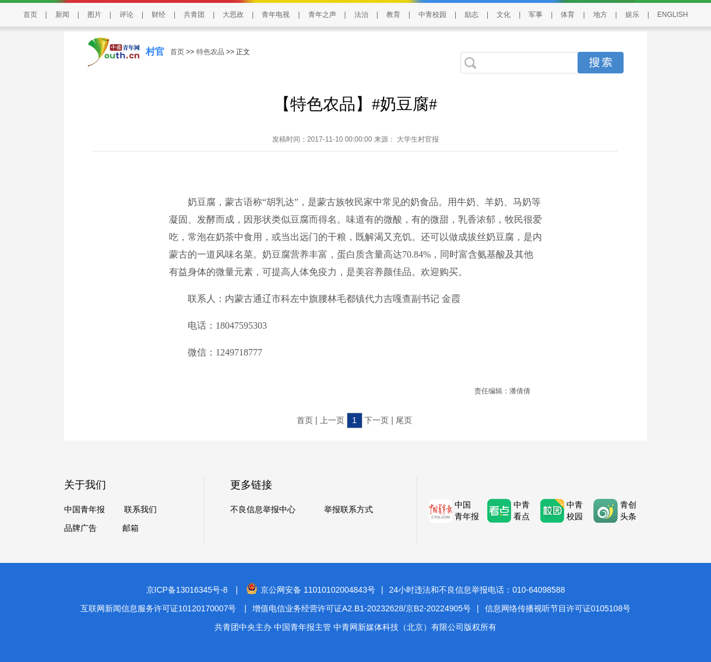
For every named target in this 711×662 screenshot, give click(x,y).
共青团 (194, 14)
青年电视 (276, 14)
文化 (504, 14)
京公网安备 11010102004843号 (310, 589)
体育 (568, 14)
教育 (393, 14)
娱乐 (632, 14)
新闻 (62, 14)
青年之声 (322, 14)
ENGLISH (672, 14)
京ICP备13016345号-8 (187, 589)
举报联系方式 (348, 509)
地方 (600, 14)
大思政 (233, 14)
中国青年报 (84, 509)
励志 (471, 14)
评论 (126, 14)
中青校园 (432, 14)
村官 (155, 52)
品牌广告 (80, 528)
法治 (361, 14)
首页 (30, 14)
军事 (536, 14)
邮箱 (130, 528)
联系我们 (140, 509)
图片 (94, 14)
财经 (159, 14)
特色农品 (210, 52)
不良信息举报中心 (262, 509)
